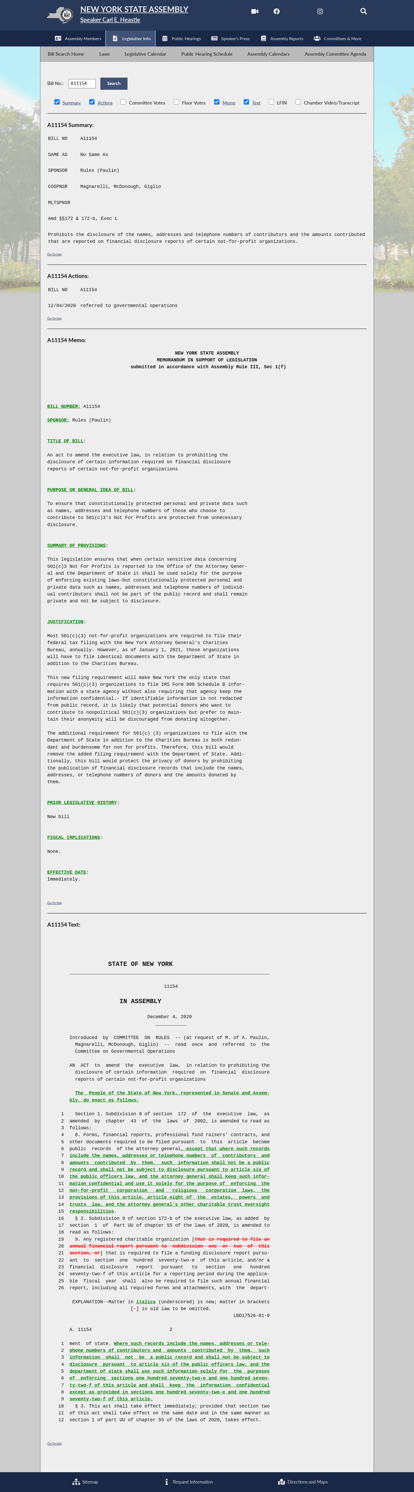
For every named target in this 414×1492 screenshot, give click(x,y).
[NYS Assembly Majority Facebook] (268, 13)
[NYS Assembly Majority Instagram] (313, 13)
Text (259, 113)
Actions (107, 113)
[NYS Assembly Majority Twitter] (291, 13)
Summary (72, 113)
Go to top (55, 264)
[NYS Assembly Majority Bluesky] (335, 13)
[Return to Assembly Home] (124, 17)
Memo (232, 113)
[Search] (358, 13)
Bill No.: (55, 91)
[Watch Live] (246, 13)
